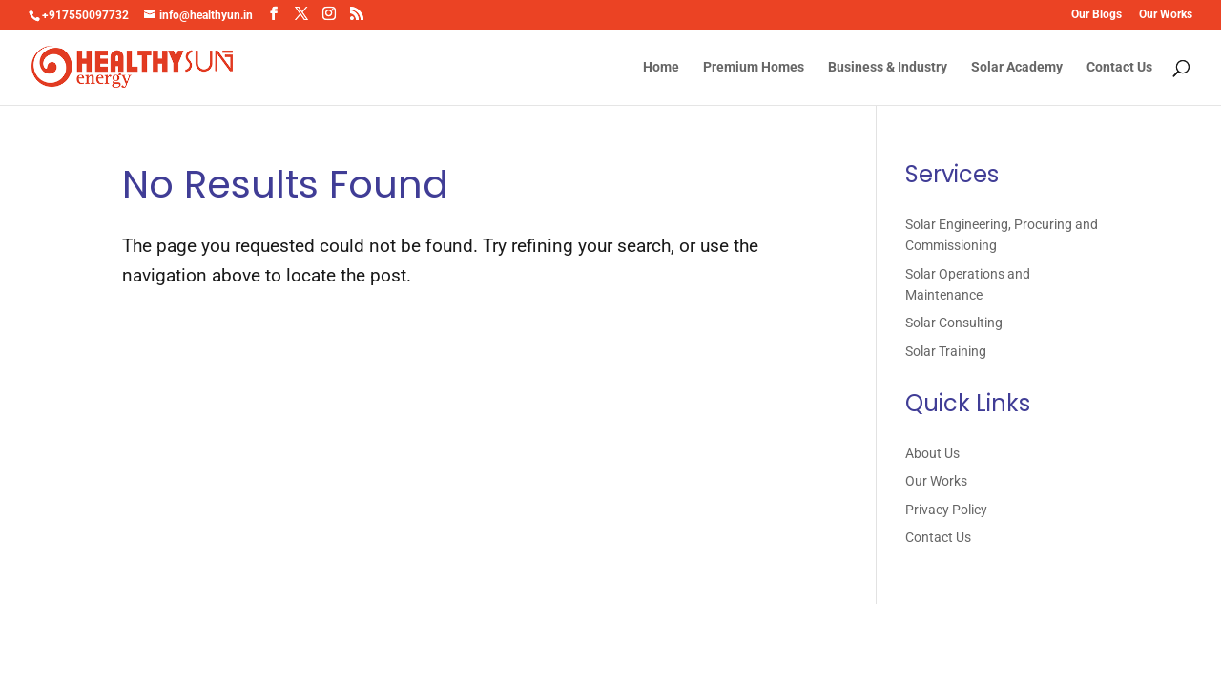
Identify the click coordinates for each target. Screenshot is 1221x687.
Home (661, 67)
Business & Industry (887, 67)
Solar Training (945, 351)
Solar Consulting (954, 322)
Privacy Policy (946, 509)
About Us (932, 453)
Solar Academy (1017, 67)
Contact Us (1119, 67)
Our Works (1165, 15)
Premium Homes (753, 67)
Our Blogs (1096, 15)
